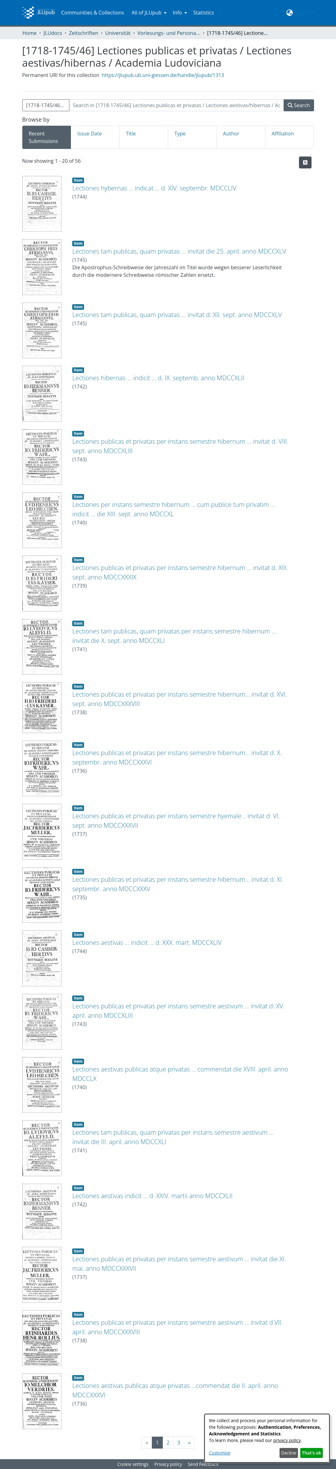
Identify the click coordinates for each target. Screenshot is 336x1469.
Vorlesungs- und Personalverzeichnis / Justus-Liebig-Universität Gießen (168, 33)
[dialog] (267, 1438)
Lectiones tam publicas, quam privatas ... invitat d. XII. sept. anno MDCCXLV (177, 314)
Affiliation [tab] (283, 133)
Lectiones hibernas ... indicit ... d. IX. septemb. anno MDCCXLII (158, 378)
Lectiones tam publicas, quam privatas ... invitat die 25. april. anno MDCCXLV (179, 251)
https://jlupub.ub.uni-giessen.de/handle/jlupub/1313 (163, 75)
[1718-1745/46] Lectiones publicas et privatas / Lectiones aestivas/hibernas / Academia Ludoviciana (47, 105)
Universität (118, 33)
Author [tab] (231, 133)
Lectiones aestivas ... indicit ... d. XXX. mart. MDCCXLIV (146, 942)
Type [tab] (180, 133)
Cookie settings (132, 1464)
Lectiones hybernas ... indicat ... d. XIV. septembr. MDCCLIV (154, 188)
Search (299, 105)
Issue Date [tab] (89, 133)
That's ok (311, 1453)
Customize (219, 1453)
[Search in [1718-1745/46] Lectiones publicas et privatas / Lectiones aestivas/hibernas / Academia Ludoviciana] (176, 105)
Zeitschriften (83, 33)
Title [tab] (131, 133)
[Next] (189, 1443)
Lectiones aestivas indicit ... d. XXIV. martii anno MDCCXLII (152, 1196)
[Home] (38, 12)
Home (30, 33)
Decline (288, 1453)
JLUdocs (53, 33)
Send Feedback (203, 1464)
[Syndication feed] (305, 162)
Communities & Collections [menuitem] (92, 12)
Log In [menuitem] (302, 12)
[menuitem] (148, 12)
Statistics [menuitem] (203, 12)
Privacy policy (168, 1464)
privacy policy (287, 1440)
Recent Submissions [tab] (43, 137)
